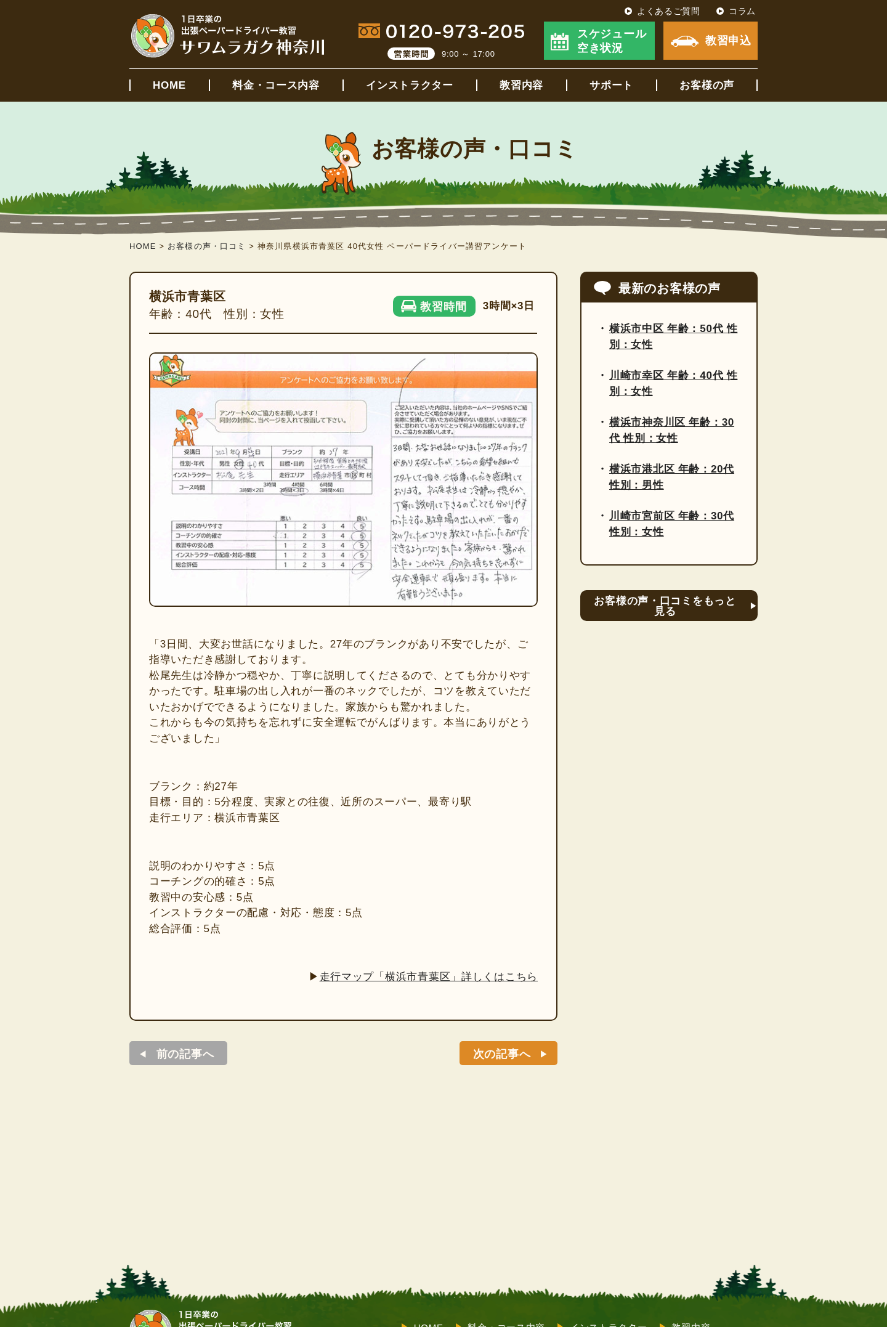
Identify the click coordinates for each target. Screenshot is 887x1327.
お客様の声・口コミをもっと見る (664, 606)
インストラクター (409, 85)
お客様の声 (706, 85)
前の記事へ (185, 1054)
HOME (169, 85)
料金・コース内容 (276, 85)
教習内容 (521, 85)
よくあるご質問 (668, 11)
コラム (742, 11)
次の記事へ (502, 1054)
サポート (611, 85)
